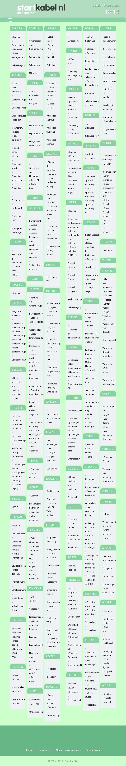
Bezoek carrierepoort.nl (34, 319)
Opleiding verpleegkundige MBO (73, 75)
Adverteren (45, 750)
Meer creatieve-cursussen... (34, 245)
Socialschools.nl (17, 359)
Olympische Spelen (52, 592)
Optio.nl (73, 426)
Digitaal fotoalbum (51, 329)
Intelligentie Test (34, 348)
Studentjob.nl (17, 598)
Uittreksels (34, 73)
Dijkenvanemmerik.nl (108, 172)
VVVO (33, 442)
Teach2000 (73, 547)
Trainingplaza (90, 555)
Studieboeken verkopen (17, 689)
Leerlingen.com (90, 69)
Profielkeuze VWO (52, 620)
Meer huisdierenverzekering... (108, 79)
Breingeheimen (52, 549)
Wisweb (107, 675)
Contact (30, 750)
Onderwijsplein (52, 602)
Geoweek (17, 49)
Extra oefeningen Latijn (52, 444)
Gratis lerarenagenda (34, 336)
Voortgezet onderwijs (17, 230)
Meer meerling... (107, 95)
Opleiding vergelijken (17, 178)
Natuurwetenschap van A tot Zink (73, 172)
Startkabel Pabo (89, 380)
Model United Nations (89, 362)
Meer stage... (88, 241)
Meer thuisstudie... (90, 686)
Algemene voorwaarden (68, 750)
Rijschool (35, 414)
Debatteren (73, 360)
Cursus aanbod (33, 227)
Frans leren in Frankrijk (50, 53)
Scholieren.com (90, 101)
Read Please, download (34, 574)
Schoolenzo (34, 65)
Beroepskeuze (90, 313)
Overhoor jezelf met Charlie (72, 523)
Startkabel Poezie (72, 277)
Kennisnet (35, 699)
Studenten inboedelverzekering (108, 119)
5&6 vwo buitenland (90, 39)
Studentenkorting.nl (90, 402)
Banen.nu (108, 295)
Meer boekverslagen (34, 47)
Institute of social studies (89, 448)
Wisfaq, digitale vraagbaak (107, 667)
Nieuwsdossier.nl (52, 246)
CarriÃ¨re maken (52, 313)
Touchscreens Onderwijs (34, 424)
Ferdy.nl (51, 452)
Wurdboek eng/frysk (51, 117)
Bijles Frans (50, 39)
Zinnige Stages (89, 289)
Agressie (73, 592)
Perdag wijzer (51, 608)
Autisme (73, 608)
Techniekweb (90, 630)
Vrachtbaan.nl (73, 458)
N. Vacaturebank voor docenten (108, 326)
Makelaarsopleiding (90, 672)
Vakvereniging (17, 65)
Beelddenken (73, 616)
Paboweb (91, 370)
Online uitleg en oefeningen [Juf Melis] (73, 249)
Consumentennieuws (52, 323)
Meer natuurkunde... (73, 158)
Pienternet (90, 93)
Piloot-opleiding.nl (73, 432)
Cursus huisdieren (34, 235)
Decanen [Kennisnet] (90, 493)
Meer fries (50, 97)
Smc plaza (31, 679)
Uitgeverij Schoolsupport (52, 640)
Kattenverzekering (108, 73)
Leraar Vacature (107, 305)
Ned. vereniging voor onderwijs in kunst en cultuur (17, 388)
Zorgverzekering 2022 (108, 131)
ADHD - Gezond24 (16, 418)
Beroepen (89, 479)
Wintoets (52, 646)
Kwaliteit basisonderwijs (17, 341)
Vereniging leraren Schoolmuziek (73, 129)
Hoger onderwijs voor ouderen (72, 483)
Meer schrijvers (89, 125)
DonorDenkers (52, 565)
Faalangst (91, 53)
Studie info (88, 416)
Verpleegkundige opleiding (108, 524)
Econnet (34, 495)
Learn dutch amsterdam (34, 358)
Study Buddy (50, 252)
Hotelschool (90, 503)
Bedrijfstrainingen (17, 107)
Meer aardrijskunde (17, 55)
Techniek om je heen (90, 604)
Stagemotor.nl (90, 275)
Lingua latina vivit (51, 458)
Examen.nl (33, 637)
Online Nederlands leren (73, 235)
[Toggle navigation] (9, 20)
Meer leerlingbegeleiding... (17, 470)
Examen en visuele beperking (34, 625)
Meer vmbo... (106, 512)
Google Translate (107, 696)
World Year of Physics (71, 188)
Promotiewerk (17, 582)
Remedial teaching (17, 478)
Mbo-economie (33, 518)
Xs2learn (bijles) (16, 486)
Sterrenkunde (52, 630)
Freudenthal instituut (108, 621)
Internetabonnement (108, 65)
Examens (17, 37)
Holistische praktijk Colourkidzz (17, 452)
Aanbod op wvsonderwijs (34, 301)
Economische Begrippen (34, 505)
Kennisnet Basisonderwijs (17, 333)
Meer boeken (15, 677)
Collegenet (34, 609)
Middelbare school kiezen (17, 152)
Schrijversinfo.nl (90, 136)
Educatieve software (51, 575)
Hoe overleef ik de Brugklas (34, 97)
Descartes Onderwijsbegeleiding (17, 438)
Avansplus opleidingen (90, 654)
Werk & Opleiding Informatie (90, 563)
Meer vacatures (107, 314)
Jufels (89, 342)
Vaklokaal (108, 643)
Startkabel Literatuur (72, 265)
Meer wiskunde (107, 637)
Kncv (71, 687)
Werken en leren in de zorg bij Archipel (90, 577)
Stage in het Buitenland (90, 251)
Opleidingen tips (17, 190)
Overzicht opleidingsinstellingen (34, 392)
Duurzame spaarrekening (52, 341)
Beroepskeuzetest (17, 115)
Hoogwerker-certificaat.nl (34, 143)
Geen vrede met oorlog (51, 182)
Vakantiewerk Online (17, 608)
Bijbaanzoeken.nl (17, 533)
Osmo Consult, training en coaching (107, 214)
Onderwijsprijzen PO (73, 386)
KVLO (15, 507)
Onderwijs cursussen (51, 501)
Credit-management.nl (108, 39)
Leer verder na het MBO (89, 511)
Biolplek (17, 628)
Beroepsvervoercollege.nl (90, 487)
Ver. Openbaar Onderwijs (107, 435)
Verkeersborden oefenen (34, 267)
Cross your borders (50, 699)
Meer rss (35, 704)
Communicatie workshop (108, 157)
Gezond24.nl (34, 330)
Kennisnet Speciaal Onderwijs (90, 180)
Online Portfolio (72, 567)
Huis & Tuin (50, 357)
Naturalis (17, 649)
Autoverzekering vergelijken (52, 305)
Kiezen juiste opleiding (16, 136)
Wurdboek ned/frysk (51, 142)
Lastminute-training (90, 352)
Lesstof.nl (52, 582)
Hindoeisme (52, 668)
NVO (106, 410)
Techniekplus (90, 622)
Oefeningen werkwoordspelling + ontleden (73, 223)
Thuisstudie (52, 383)
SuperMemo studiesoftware (73, 537)
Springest (91, 547)
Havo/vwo (33, 653)
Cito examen (33, 598)
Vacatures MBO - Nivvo (107, 368)
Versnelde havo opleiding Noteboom (108, 475)
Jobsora (107, 299)
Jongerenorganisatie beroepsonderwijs (52, 416)
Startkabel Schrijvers (72, 289)
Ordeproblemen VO (73, 647)
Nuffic (89, 456)
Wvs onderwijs (33, 448)
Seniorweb (73, 497)
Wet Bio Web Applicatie (51, 511)
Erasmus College (107, 459)
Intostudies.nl (90, 61)
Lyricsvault (72, 117)
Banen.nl (108, 291)
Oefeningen (52, 65)
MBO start (71, 61)
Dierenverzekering (108, 49)
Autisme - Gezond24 (17, 426)
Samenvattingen (34, 57)
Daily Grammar (33, 540)
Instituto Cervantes (89, 156)
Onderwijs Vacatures (16, 166)
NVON (16, 274)
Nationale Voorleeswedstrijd (73, 374)
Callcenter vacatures (16, 543)
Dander (107, 163)
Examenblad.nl (34, 645)
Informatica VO (52, 279)
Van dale (108, 702)
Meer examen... (33, 659)
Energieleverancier (108, 57)
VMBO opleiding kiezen (107, 534)
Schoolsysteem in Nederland (17, 204)
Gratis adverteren (52, 349)
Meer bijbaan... (16, 571)
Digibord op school (51, 555)
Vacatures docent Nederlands (108, 352)
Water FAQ (15, 655)
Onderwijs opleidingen (73, 420)
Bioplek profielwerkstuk (108, 558)
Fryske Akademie (51, 89)
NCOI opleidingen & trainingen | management (34, 376)
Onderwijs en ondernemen (73, 333)
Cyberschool (34, 41)
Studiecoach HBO (17, 218)
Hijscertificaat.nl (34, 133)
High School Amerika (89, 321)
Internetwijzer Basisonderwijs (17, 325)
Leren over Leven (107, 178)
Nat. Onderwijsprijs (73, 366)
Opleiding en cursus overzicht (89, 527)
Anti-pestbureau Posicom (73, 600)
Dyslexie (73, 629)
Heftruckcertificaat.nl (34, 125)
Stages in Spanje (90, 281)
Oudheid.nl (52, 468)
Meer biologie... (16, 643)
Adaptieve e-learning (51, 539)
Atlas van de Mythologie (52, 166)
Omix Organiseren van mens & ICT (108, 190)
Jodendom (51, 677)
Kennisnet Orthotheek (73, 635)
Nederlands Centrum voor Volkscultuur (52, 232)
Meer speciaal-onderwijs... (90, 192)
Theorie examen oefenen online (72, 444)
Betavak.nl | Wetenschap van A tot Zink (17, 262)
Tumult (51, 634)
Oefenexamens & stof (34, 671)
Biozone (17, 632)
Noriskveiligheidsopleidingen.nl (73, 410)
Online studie (89, 694)
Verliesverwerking (73, 665)
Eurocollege (73, 41)
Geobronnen (17, 45)
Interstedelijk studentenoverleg (90, 335)
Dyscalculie (73, 624)
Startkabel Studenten (89, 392)
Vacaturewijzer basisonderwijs (108, 382)
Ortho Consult (106, 202)
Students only (90, 408)
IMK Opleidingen (90, 662)
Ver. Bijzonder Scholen (107, 423)
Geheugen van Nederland (34, 172)
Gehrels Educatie (72, 107)
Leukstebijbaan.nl (17, 565)
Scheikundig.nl (73, 700)
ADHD (72, 588)
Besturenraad (108, 406)
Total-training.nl (89, 424)
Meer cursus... (33, 255)
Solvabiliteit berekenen (108, 107)
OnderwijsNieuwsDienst (34, 712)
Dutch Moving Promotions (17, 553)
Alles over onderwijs (16, 87)
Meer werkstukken (108, 590)
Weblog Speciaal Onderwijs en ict (90, 206)
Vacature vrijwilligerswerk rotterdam (34, 434)
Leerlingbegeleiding (17, 464)
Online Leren (50, 105)
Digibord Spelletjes (17, 313)
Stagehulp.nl (90, 267)
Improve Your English (33, 554)
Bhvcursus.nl (34, 221)
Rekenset (73, 180)
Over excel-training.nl (107, 228)
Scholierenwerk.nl (17, 590)
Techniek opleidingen (90, 612)
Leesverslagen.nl (108, 584)
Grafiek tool (107, 629)
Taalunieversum (73, 299)
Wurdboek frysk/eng (51, 129)
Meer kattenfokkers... (108, 87)
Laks (50, 422)
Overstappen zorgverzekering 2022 (52, 371)
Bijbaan (16, 525)
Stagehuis (91, 259)
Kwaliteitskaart (52, 491)
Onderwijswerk (108, 340)
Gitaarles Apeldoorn (73, 99)
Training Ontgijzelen (52, 389)
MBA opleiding (89, 678)
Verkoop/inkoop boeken (17, 701)
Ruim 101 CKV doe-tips (34, 184)
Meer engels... (33, 564)
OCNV (106, 415)
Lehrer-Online (33, 475)
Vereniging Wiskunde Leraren (107, 655)
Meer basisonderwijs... (17, 349)
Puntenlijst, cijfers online (34, 406)
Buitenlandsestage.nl (90, 235)
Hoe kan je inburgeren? (17, 123)
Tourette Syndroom (72, 655)
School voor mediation (90, 539)
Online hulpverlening (90, 83)
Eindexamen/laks (34, 617)
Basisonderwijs (17, 99)
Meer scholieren (90, 75)
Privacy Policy (93, 750)
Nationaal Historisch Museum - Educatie (52, 212)
